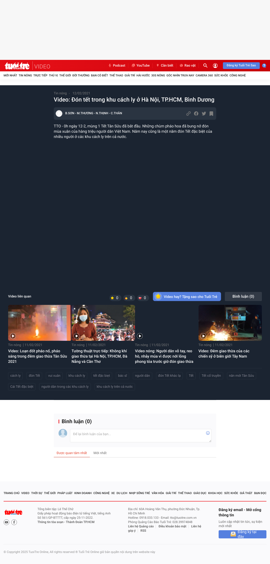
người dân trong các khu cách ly (64, 387)
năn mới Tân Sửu (241, 376)
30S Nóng (158, 75)
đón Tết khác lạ (169, 376)
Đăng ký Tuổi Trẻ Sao (241, 65)
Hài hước (143, 75)
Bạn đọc (260, 493)
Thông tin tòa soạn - (52, 522)
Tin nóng (25, 75)
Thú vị (53, 75)
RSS (143, 531)
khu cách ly (77, 376)
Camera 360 (204, 75)
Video (25, 493)
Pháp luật (65, 493)
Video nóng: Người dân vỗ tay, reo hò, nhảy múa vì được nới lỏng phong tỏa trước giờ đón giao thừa (164, 356)
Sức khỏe (221, 75)
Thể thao (116, 75)
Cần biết (164, 65)
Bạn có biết (99, 75)
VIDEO (42, 66)
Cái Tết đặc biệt (21, 387)
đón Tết (34, 376)
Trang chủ (12, 493)
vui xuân (54, 376)
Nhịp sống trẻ (139, 493)
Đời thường (81, 75)
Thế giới (65, 75)
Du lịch (122, 493)
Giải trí (129, 75)
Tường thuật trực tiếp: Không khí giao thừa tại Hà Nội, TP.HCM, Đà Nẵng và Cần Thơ (99, 356)
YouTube (140, 65)
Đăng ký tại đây (247, 534)
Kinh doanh (83, 493)
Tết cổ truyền (211, 376)
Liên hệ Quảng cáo (141, 526)
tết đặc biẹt (101, 376)
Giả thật (246, 493)
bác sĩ (122, 376)
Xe (113, 493)
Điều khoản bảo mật (172, 526)
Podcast (116, 65)
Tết (191, 376)
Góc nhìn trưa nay (180, 75)
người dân (142, 376)
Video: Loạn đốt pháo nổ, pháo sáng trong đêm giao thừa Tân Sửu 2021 (37, 356)
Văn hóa (158, 493)
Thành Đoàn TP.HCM (80, 522)
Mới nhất (10, 75)
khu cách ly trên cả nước (115, 387)
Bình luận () (243, 296)
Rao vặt (187, 65)
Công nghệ (237, 75)
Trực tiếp (40, 75)
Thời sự (36, 493)
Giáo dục (200, 493)
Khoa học (215, 493)
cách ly (15, 376)
